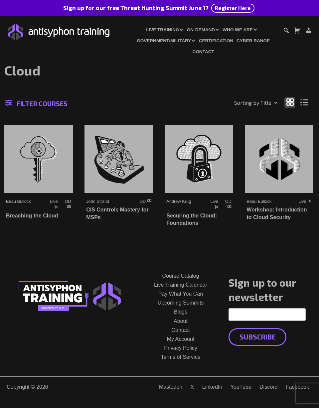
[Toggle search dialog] (286, 31)
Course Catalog (180, 276)
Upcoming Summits (181, 303)
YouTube (241, 387)
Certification (216, 40)
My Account (181, 339)
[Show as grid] (290, 102)
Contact (203, 51)
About (181, 321)
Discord (268, 387)
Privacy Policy (180, 348)
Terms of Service (180, 357)
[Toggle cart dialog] (297, 31)
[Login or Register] (308, 31)
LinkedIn (212, 387)
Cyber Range (253, 40)
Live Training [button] (162, 29)
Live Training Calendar (180, 285)
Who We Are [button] (238, 29)
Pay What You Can (180, 294)
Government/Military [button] (164, 40)
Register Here (233, 8)
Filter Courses (36, 103)
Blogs (180, 312)
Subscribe (257, 337)
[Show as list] (304, 102)
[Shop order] (241, 102)
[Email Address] (267, 314)
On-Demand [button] (201, 29)
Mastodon (170, 387)
